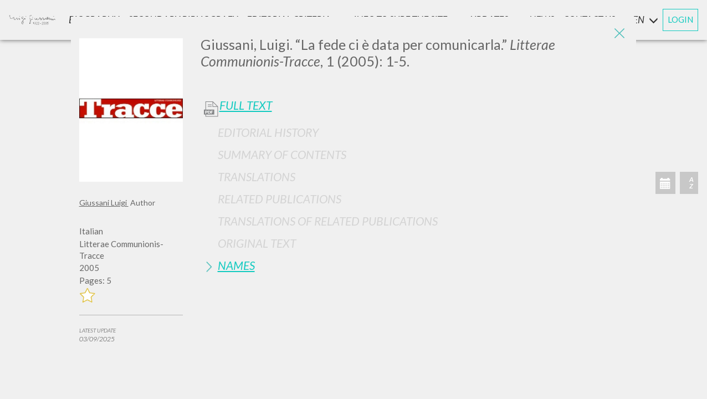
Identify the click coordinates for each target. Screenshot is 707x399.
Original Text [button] (257, 243)
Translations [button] (256, 176)
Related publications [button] (279, 198)
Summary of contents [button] (282, 154)
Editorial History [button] (268, 132)
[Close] (619, 33)
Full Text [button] (245, 105)
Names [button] (236, 265)
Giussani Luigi (104, 202)
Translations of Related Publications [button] (328, 220)
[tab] (414, 132)
